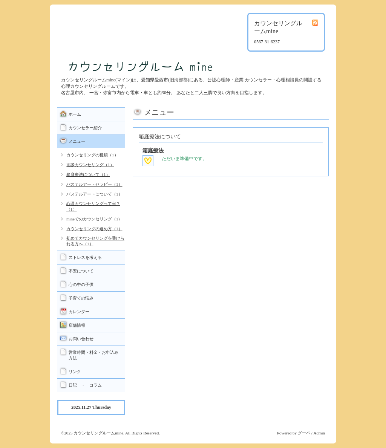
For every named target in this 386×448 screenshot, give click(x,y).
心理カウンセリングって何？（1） (93, 206)
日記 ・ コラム (85, 385)
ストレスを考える (85, 257)
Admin (319, 433)
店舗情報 (77, 325)
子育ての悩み (81, 298)
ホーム (75, 114)
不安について (81, 271)
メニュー (77, 141)
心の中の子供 (81, 284)
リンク (75, 371)
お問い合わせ (81, 338)
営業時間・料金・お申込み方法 (93, 355)
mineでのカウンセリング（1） (94, 219)
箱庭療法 (153, 150)
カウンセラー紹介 (85, 127)
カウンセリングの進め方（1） (94, 228)
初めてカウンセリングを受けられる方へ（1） (95, 241)
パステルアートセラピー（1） (94, 184)
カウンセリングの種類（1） (92, 155)
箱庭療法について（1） (88, 174)
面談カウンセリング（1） (90, 164)
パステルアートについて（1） (94, 194)
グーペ (304, 433)
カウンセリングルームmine (98, 433)
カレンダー (79, 311)
